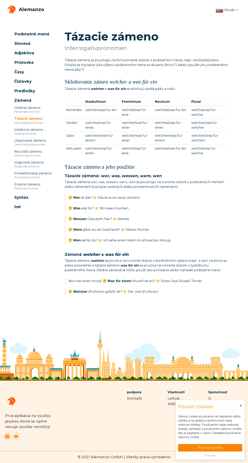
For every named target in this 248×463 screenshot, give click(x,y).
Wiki (171, 404)
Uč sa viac (210, 455)
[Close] (240, 405)
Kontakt (134, 398)
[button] (227, 10)
